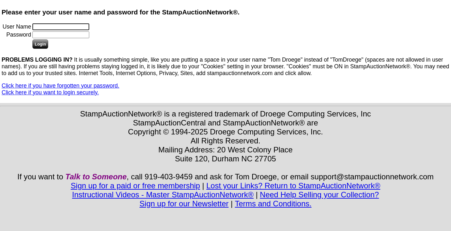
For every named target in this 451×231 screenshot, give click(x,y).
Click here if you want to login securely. (50, 92)
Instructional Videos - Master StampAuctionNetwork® (163, 194)
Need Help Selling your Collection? (319, 194)
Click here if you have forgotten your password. (60, 85)
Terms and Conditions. (273, 203)
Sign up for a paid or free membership (135, 185)
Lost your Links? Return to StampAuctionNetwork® (293, 185)
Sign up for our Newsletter (184, 203)
